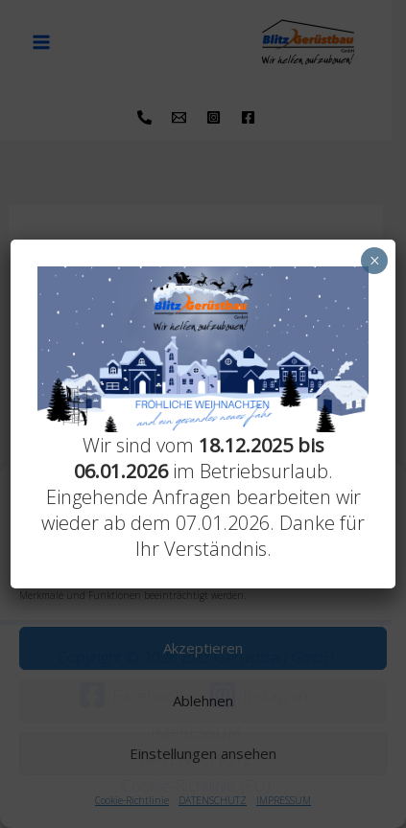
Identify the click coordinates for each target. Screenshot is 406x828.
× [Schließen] (375, 260)
